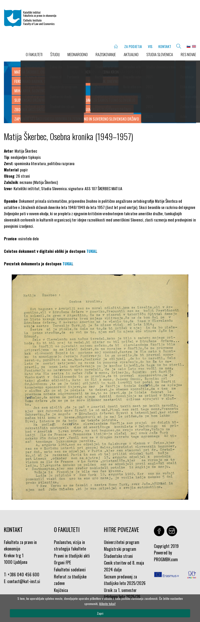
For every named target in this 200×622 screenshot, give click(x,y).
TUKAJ (91, 251)
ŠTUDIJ (55, 54)
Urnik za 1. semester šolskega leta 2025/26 (122, 593)
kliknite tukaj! (107, 603)
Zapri (100, 613)
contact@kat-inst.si (23, 581)
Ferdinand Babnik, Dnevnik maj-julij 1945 (47, 81)
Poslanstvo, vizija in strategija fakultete (70, 545)
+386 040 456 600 (23, 574)
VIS (150, 46)
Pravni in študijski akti (72, 556)
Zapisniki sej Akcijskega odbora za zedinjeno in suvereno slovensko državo (76, 119)
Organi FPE (62, 562)
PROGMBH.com (166, 559)
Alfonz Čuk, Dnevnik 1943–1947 (113, 81)
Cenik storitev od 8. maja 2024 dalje (124, 566)
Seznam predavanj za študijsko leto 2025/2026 (125, 580)
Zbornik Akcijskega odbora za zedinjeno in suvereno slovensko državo (72, 109)
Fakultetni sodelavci (70, 569)
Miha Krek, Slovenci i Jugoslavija (41, 90)
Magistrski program (120, 549)
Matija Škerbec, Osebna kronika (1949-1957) (107, 72)
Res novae (188, 54)
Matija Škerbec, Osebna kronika (40, 72)
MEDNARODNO (77, 54)
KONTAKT (164, 46)
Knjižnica (61, 590)
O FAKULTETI (34, 54)
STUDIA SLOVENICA (159, 54)
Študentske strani (118, 556)
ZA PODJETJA (133, 46)
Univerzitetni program (121, 542)
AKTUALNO (131, 54)
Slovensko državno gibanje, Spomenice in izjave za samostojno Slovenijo (74, 100)
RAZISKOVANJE (106, 54)
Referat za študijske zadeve (70, 580)
